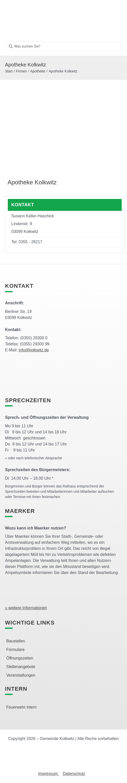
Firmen (21, 71)
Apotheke (37, 71)
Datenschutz (74, 773)
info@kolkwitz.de (34, 350)
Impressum (48, 773)
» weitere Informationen (26, 608)
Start (9, 71)
